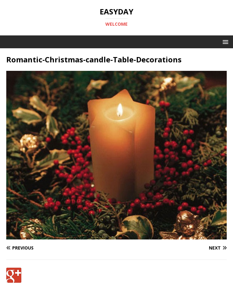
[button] (224, 41)
